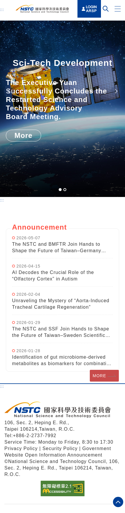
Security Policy (61, 448)
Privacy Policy (21, 448)
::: (2, 9)
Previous (9, 91)
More (23, 135)
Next (116, 91)
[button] (117, 9)
